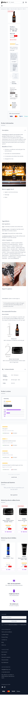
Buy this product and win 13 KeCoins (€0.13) (14, 105)
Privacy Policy (5, 637)
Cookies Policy (5, 634)
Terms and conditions (7, 632)
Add (8, 569)
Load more (14, 477)
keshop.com (3, 9)
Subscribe (14, 621)
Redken (8, 9)
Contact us (4, 639)
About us (4, 645)
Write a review (7, 405)
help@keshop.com (6, 669)
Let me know (15, 76)
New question (14, 495)
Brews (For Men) (14, 9)
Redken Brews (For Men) (13, 27)
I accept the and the (15, 67)
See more (8, 532)
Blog (3, 642)
